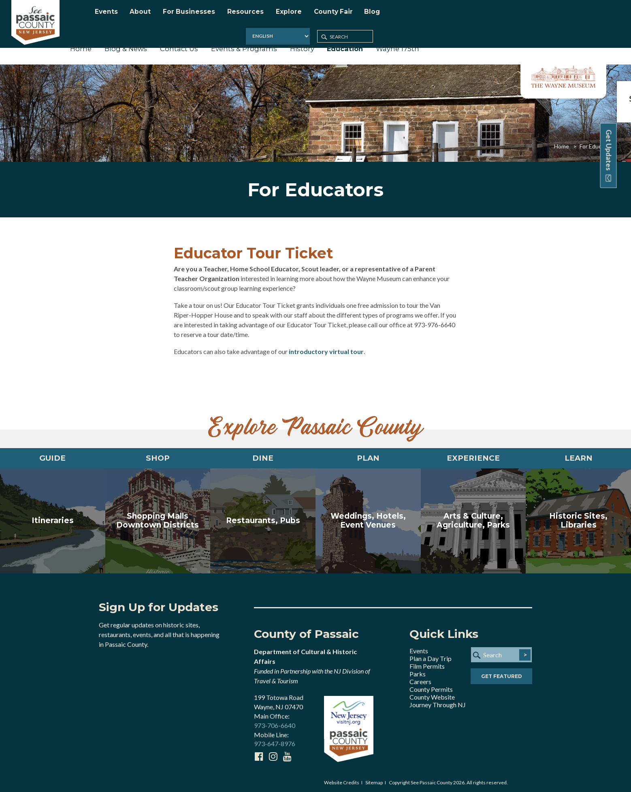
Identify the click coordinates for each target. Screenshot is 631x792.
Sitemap (374, 780)
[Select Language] (518, 14)
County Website (432, 695)
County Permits (431, 687)
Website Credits (341, 780)
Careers (420, 679)
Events (418, 648)
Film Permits (427, 664)
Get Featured (501, 675)
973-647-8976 (274, 741)
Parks (417, 672)
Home (561, 141)
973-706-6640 (274, 723)
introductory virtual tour (326, 346)
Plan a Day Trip (430, 656)
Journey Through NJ (437, 702)
